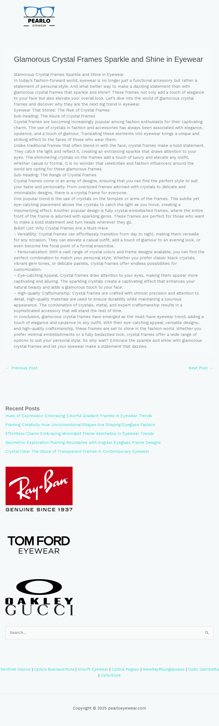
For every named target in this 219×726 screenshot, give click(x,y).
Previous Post (22, 368)
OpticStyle (111, 675)
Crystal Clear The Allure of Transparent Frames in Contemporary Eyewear (77, 451)
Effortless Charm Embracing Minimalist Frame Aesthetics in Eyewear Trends (79, 433)
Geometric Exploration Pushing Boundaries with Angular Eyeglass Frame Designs (83, 442)
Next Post (200, 368)
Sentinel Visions (16, 669)
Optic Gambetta (203, 669)
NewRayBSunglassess (164, 669)
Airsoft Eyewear (93, 669)
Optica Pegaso (125, 669)
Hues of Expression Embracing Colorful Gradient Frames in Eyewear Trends (78, 415)
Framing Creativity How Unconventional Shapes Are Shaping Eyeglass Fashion (80, 424)
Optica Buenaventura (54, 669)
